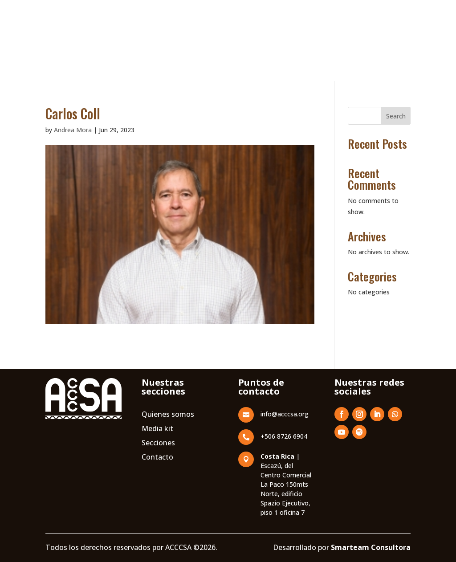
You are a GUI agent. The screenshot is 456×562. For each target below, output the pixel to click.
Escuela (166, 39)
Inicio (96, 39)
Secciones (158, 490)
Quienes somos (168, 462)
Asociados (251, 39)
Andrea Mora (73, 130)
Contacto (383, 44)
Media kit (157, 476)
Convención (206, 39)
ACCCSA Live (321, 73)
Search (396, 116)
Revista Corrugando (309, 39)
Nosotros (129, 39)
